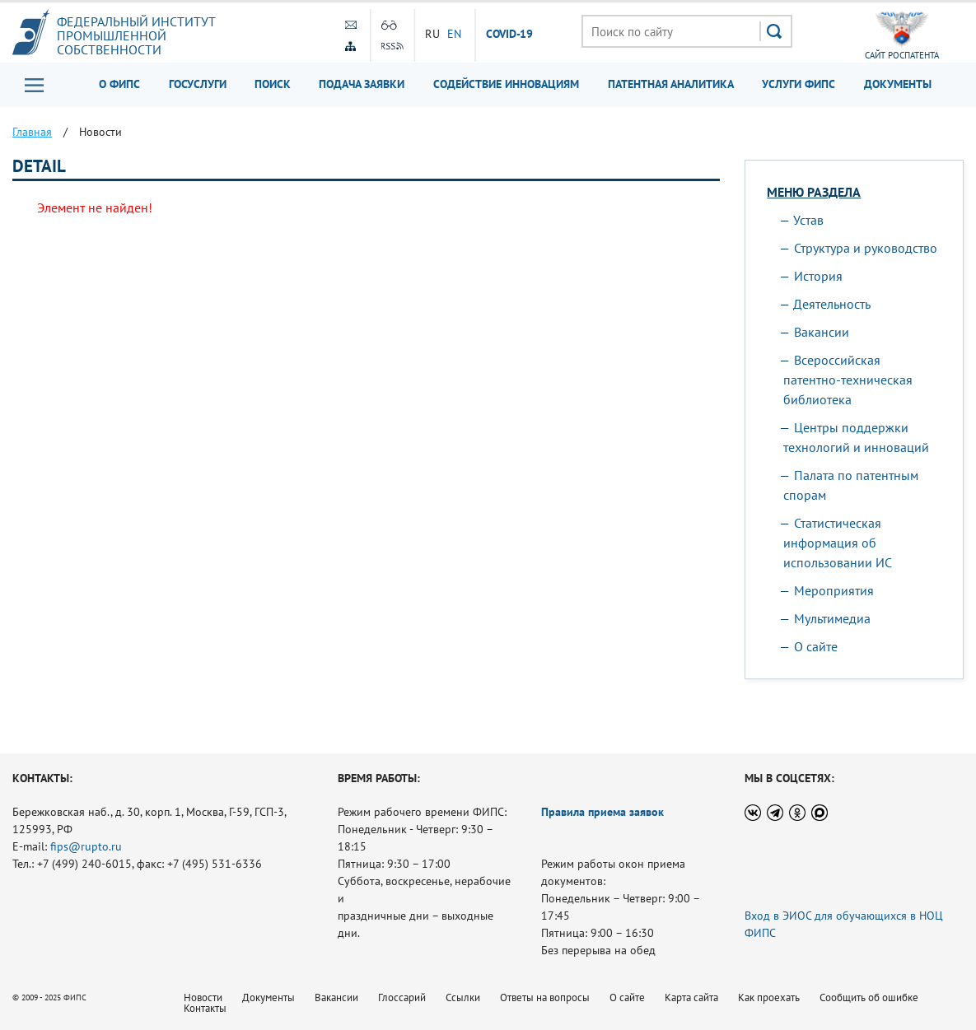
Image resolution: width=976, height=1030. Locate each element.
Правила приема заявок (602, 811)
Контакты (205, 1008)
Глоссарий (402, 997)
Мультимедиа (832, 618)
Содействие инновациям (506, 84)
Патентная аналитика (671, 84)
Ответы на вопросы (545, 997)
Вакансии (821, 332)
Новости (203, 997)
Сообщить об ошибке (869, 997)
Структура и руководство (865, 248)
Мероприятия (834, 590)
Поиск (273, 84)
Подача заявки (361, 84)
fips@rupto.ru (86, 846)
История (818, 276)
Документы (898, 84)
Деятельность (832, 304)
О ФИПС (119, 84)
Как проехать (769, 997)
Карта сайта (691, 997)
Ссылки (463, 997)
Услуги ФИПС (798, 84)
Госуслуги (197, 84)
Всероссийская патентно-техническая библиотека (848, 380)
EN (454, 33)
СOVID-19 (510, 34)
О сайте (816, 646)
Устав (808, 220)
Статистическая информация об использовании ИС (837, 543)
